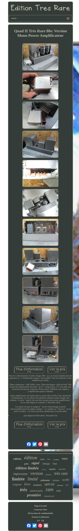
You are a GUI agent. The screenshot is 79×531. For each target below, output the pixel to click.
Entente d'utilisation (40, 517)
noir (58, 490)
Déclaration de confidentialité (40, 513)
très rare (61, 473)
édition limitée (27, 468)
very (65, 458)
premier (48, 474)
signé (35, 463)
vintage (46, 463)
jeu (67, 485)
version (36, 473)
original (17, 484)
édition (30, 457)
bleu (48, 459)
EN (38, 521)
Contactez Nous (40, 510)
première (34, 495)
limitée (18, 478)
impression (20, 474)
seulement (37, 485)
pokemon (45, 480)
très (23, 489)
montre (52, 469)
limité (33, 478)
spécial (49, 484)
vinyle (42, 459)
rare (49, 489)
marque (56, 480)
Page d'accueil (40, 506)
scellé (65, 479)
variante (62, 469)
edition (17, 458)
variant (44, 469)
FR (42, 521)
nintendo (60, 485)
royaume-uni (49, 496)
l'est (55, 463)
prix (26, 463)
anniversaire (36, 490)
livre (27, 484)
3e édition (56, 459)
